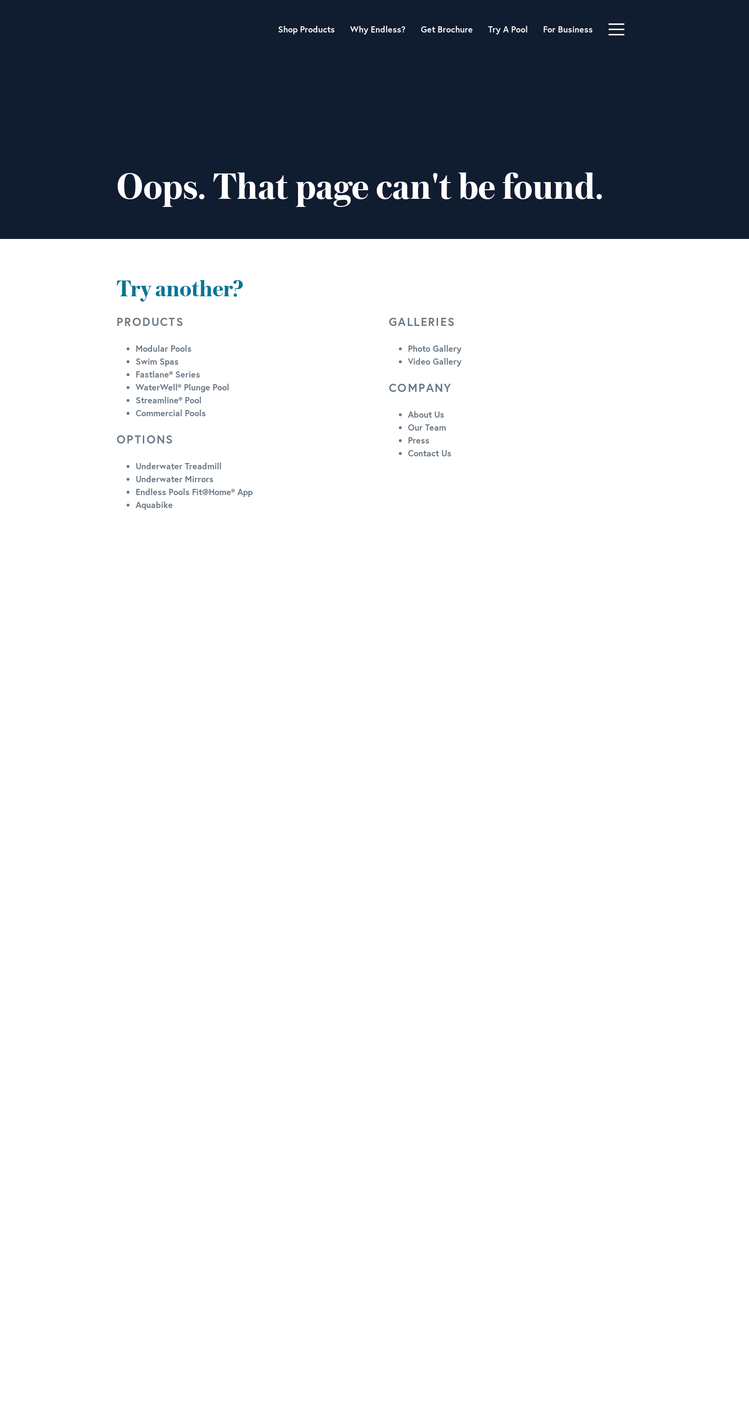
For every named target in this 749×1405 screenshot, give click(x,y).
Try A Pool (508, 29)
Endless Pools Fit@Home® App (194, 491)
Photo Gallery (434, 348)
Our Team (427, 427)
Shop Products (306, 29)
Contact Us (429, 453)
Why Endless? (378, 29)
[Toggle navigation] (616, 29)
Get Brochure (447, 29)
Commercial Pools (171, 413)
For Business (568, 29)
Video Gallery (434, 361)
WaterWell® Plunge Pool (182, 387)
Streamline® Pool (169, 400)
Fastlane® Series (168, 374)
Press (418, 440)
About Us (426, 414)
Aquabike (154, 504)
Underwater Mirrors (175, 479)
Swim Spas (157, 361)
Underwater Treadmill (179, 466)
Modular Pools (164, 348)
